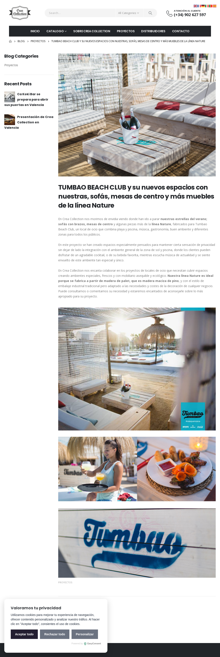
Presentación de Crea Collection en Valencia (28, 122)
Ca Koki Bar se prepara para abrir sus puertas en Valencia (26, 99)
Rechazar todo (54, 634)
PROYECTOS (126, 31)
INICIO (35, 31)
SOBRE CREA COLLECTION (91, 31)
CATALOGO (55, 31)
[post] (9, 97)
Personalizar (85, 634)
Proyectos (65, 582)
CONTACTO (180, 31)
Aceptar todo (24, 634)
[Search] (150, 13)
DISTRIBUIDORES (153, 31)
